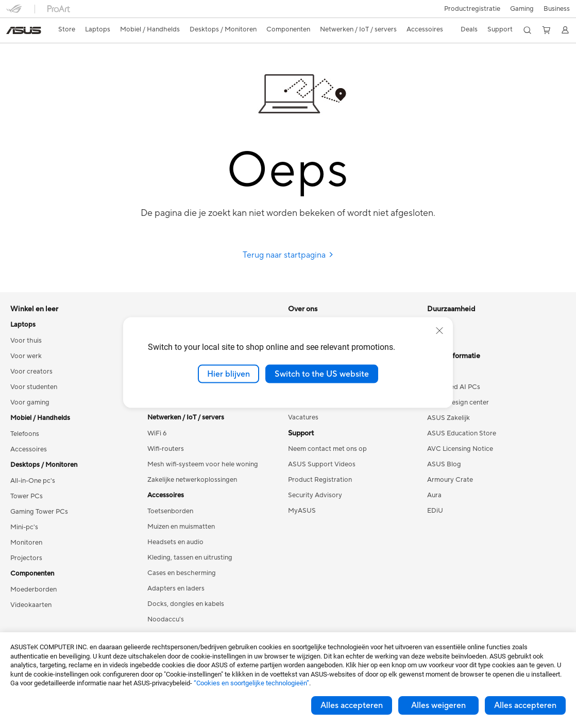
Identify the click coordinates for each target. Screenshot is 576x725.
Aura (434, 495)
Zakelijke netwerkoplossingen (192, 480)
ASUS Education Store (461, 433)
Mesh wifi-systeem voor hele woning (202, 464)
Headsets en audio (175, 542)
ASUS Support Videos (321, 464)
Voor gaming (29, 402)
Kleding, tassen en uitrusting (189, 557)
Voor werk (26, 356)
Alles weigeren (438, 705)
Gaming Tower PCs (39, 512)
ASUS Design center (458, 402)
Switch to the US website (322, 373)
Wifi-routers (165, 449)
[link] (23, 30)
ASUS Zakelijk (448, 418)
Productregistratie (472, 9)
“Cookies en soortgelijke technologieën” (251, 683)
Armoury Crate (450, 480)
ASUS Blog (444, 464)
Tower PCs (26, 496)
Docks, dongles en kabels (185, 604)
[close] (439, 330)
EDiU (435, 511)
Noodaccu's (165, 619)
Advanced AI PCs (453, 387)
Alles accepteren (351, 705)
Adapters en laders (176, 588)
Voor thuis (26, 340)
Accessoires (28, 449)
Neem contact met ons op (327, 449)
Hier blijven (228, 373)
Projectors (26, 558)
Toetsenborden (170, 511)
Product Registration (320, 480)
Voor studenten (33, 387)
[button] (522, 9)
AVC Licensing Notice (460, 449)
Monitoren (26, 542)
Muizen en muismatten (181, 526)
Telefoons (24, 434)
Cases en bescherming (181, 573)
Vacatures (303, 417)
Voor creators (31, 371)
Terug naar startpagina (288, 255)
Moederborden (33, 589)
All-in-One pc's (32, 481)
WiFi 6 (156, 433)
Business (557, 9)
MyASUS (302, 511)
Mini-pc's (24, 527)
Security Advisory (315, 495)
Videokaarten (31, 605)
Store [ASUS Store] (66, 29)
